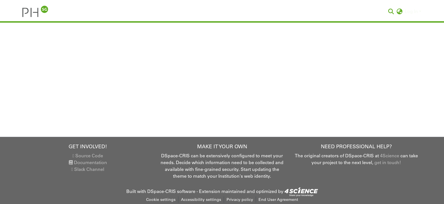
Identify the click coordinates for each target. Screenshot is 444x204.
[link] (301, 191)
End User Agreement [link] (278, 199)
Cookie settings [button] (161, 199)
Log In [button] (412, 11)
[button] (35, 11)
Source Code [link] (87, 155)
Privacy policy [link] (240, 199)
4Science (389, 155)
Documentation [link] (88, 162)
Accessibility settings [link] (201, 199)
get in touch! (387, 162)
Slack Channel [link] (87, 169)
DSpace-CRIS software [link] (171, 191)
